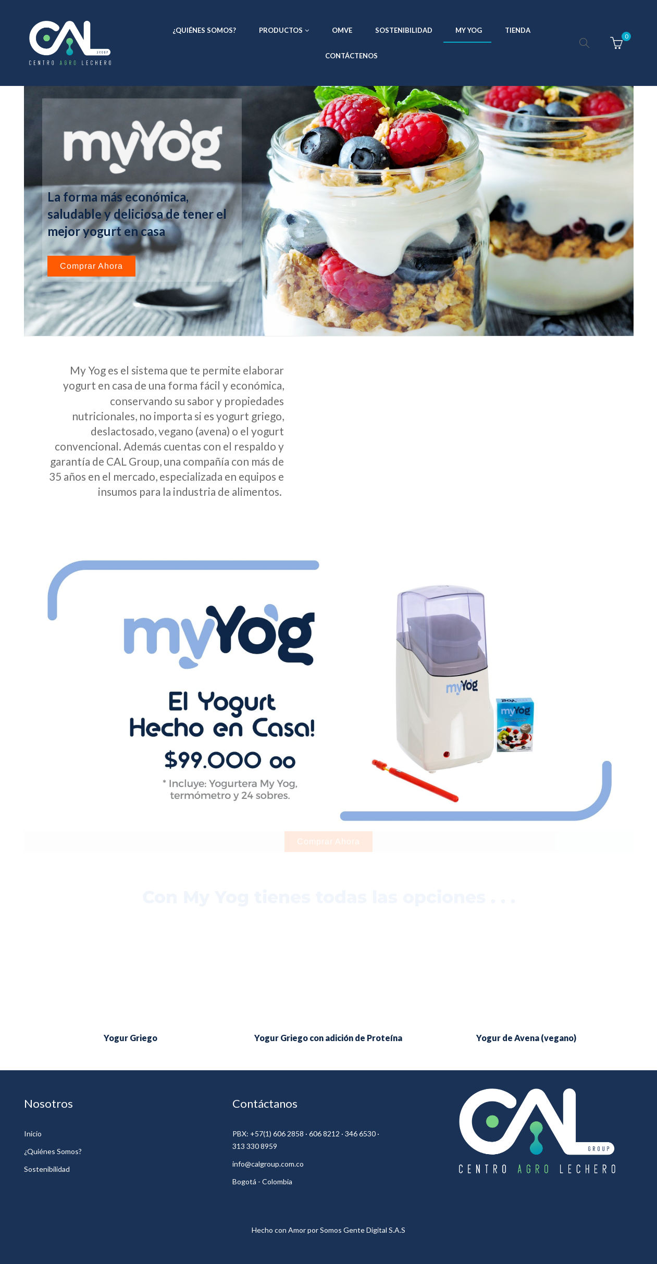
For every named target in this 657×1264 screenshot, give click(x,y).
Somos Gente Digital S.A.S (362, 1229)
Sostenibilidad (47, 1169)
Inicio (33, 1133)
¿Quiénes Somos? (53, 1151)
